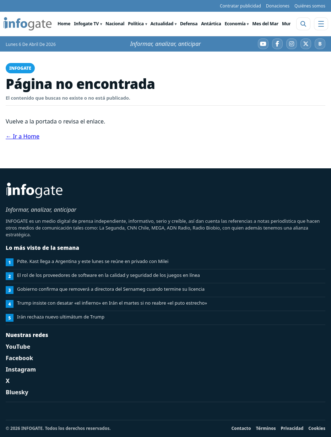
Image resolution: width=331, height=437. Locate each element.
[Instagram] (291, 43)
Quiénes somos (309, 6)
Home (64, 24)
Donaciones (277, 6)
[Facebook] (277, 43)
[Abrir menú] (321, 23)
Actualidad (161, 24)
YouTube (18, 347)
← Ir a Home (22, 136)
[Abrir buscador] (303, 23)
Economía (235, 24)
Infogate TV (86, 24)
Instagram (21, 369)
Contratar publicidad (240, 6)
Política (135, 24)
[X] (305, 43)
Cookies (316, 428)
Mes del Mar (265, 24)
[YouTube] (263, 43)
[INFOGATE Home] (28, 23)
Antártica (211, 24)
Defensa (188, 24)
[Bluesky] (320, 43)
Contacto (241, 428)
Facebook (19, 358)
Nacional (114, 24)
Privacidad (292, 428)
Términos (266, 428)
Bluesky (17, 392)
